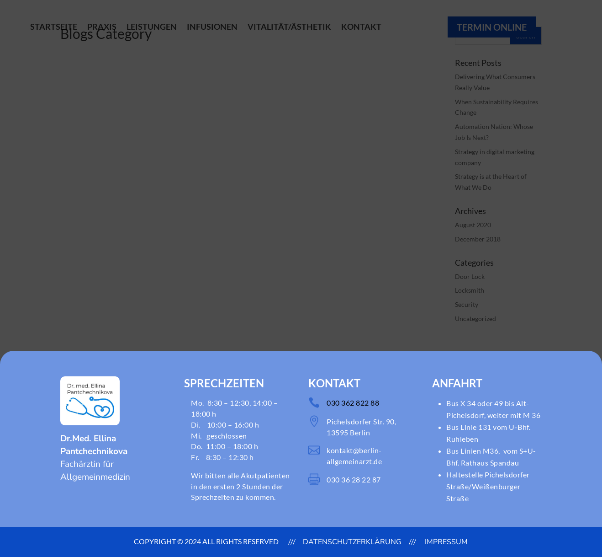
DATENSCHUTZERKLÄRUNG (352, 542)
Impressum (445, 542)
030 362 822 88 (353, 402)
